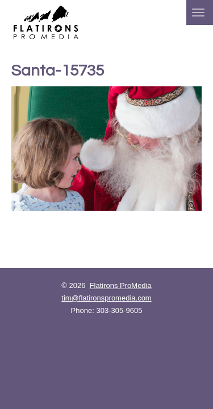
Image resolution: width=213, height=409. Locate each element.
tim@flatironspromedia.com (106, 298)
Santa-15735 (57, 70)
